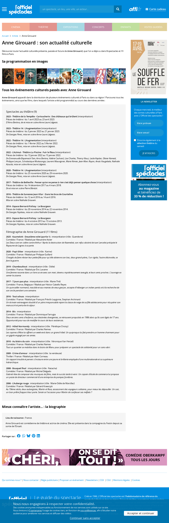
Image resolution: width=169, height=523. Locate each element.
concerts (98, 27)
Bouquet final (19, 368)
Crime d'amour (20, 353)
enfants (126, 27)
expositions (70, 27)
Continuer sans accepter (85, 518)
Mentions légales (121, 480)
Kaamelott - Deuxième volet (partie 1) (31, 236)
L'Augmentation (33, 128)
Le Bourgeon (44, 206)
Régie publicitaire (49, 480)
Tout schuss (18, 296)
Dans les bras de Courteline (59, 194)
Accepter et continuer (140, 513)
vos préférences (88, 510)
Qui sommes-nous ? (11, 480)
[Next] (122, 76)
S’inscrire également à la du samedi (148, 143)
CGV (102, 480)
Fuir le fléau (49, 152)
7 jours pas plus (20, 281)
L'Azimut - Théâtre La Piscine (26, 152)
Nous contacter (31, 480)
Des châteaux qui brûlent (64, 116)
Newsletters (92, 480)
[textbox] (77, 9)
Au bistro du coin (21, 341)
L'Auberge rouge (20, 383)
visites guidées (153, 27)
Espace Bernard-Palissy (24, 206)
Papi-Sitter (17, 251)
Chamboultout (19, 266)
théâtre (43, 27)
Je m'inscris (149, 153)
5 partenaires (35, 510)
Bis (14, 311)
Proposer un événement (72, 480)
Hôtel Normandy (21, 326)
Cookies (136, 480)
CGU (108, 480)
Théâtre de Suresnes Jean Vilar (27, 194)
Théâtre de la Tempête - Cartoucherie (31, 116)
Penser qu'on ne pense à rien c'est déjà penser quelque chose (65, 182)
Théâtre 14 (17, 128)
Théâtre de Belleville (22, 182)
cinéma (15, 27)
